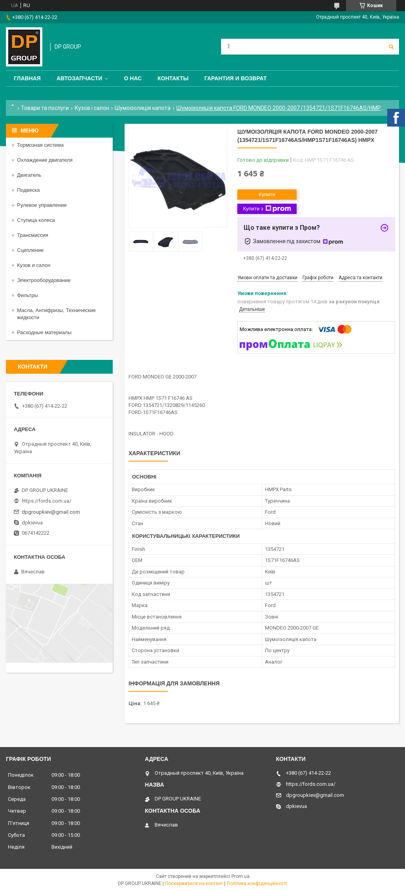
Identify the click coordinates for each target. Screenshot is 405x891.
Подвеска (28, 190)
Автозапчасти (79, 78)
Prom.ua (240, 876)
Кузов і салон (92, 108)
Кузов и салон (33, 265)
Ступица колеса (36, 220)
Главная (27, 78)
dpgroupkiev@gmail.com (51, 512)
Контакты (172, 78)
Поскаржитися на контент (194, 883)
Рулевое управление (42, 205)
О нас (133, 78)
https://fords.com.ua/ (46, 501)
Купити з (267, 208)
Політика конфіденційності (257, 883)
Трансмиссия (32, 235)
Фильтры (27, 295)
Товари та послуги (45, 108)
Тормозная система (40, 145)
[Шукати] (391, 47)
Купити (267, 194)
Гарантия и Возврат (235, 78)
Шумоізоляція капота (142, 108)
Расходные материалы (44, 332)
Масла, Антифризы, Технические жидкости (56, 313)
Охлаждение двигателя (44, 160)
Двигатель (29, 175)
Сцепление (30, 250)
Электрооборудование (44, 280)
